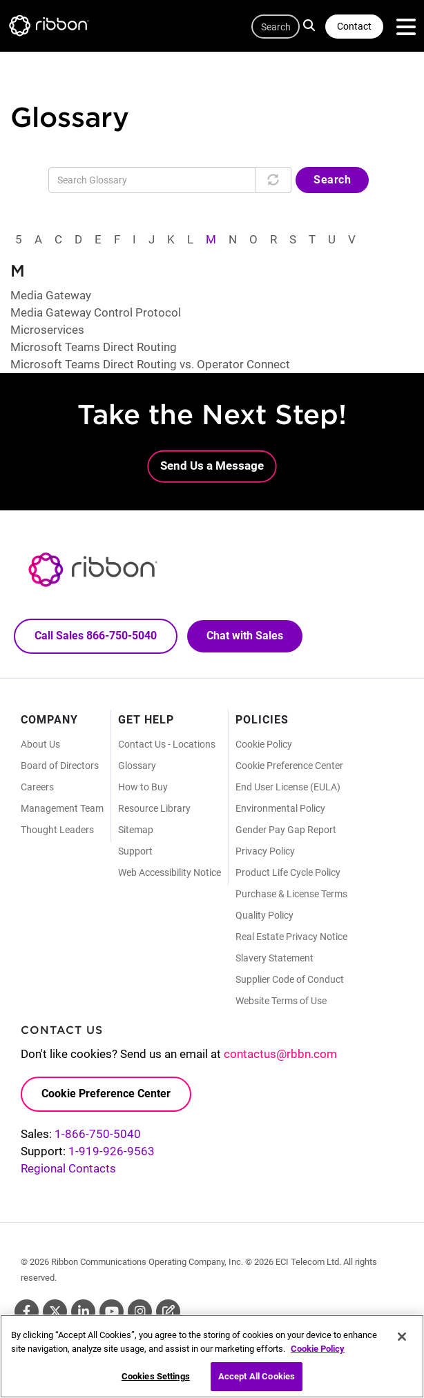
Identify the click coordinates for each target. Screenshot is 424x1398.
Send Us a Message (212, 465)
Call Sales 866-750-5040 (96, 635)
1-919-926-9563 (111, 1151)
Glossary (137, 765)
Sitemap (135, 829)
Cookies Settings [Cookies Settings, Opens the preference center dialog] (156, 1381)
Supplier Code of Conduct (289, 979)
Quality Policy (264, 915)
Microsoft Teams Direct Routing (93, 347)
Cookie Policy (263, 744)
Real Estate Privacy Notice (291, 936)
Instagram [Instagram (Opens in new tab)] (140, 1311)
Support (135, 851)
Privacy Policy (265, 851)
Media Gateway (50, 295)
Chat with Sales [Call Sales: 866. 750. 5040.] (244, 635)
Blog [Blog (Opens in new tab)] (168, 1311)
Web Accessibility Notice (169, 872)
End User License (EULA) (287, 786)
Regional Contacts (68, 1168)
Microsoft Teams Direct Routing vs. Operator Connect (150, 364)
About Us (40, 744)
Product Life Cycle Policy (287, 872)
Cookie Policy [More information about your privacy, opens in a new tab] (318, 1353)
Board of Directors (60, 765)
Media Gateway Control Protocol (95, 312)
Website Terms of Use (281, 1000)
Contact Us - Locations (166, 744)
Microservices (47, 330)
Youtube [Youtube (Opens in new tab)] (111, 1311)
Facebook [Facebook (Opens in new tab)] (27, 1311)
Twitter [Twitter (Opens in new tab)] (55, 1311)
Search (311, 25)
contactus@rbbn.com (280, 1054)
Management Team (62, 808)
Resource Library (154, 808)
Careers (37, 786)
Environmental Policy (280, 808)
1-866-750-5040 (98, 1134)
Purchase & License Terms (291, 893)
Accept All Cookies (256, 1381)
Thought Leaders (57, 829)
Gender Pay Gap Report (285, 829)
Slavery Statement (274, 957)
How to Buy (143, 786)
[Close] (402, 1341)
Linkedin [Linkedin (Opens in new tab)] (83, 1311)
